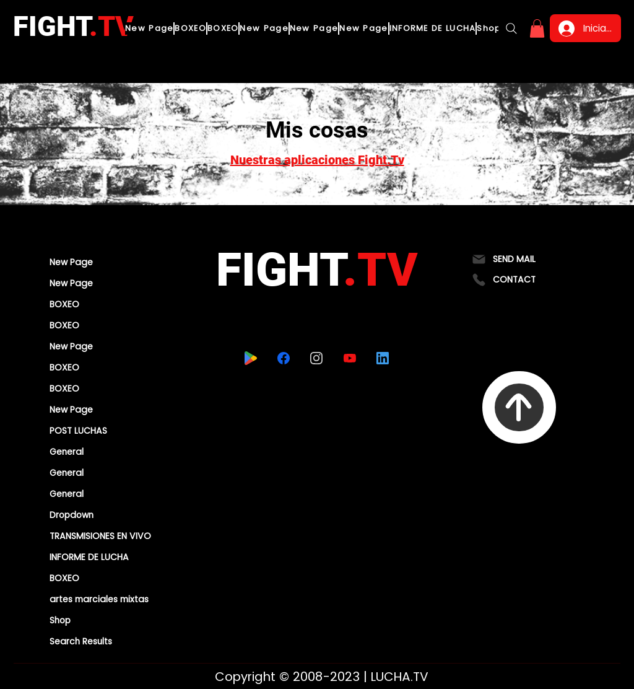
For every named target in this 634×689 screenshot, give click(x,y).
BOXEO (64, 304)
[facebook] (283, 358)
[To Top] (519, 407)
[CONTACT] (519, 279)
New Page (71, 262)
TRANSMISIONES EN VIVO (100, 536)
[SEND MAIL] (519, 259)
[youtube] (349, 358)
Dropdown (71, 515)
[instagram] (316, 358)
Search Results (81, 641)
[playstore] (250, 358)
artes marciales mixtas (99, 599)
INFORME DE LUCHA (89, 557)
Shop (60, 620)
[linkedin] (382, 358)
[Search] (511, 28)
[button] (537, 28)
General (67, 451)
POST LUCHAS (78, 430)
